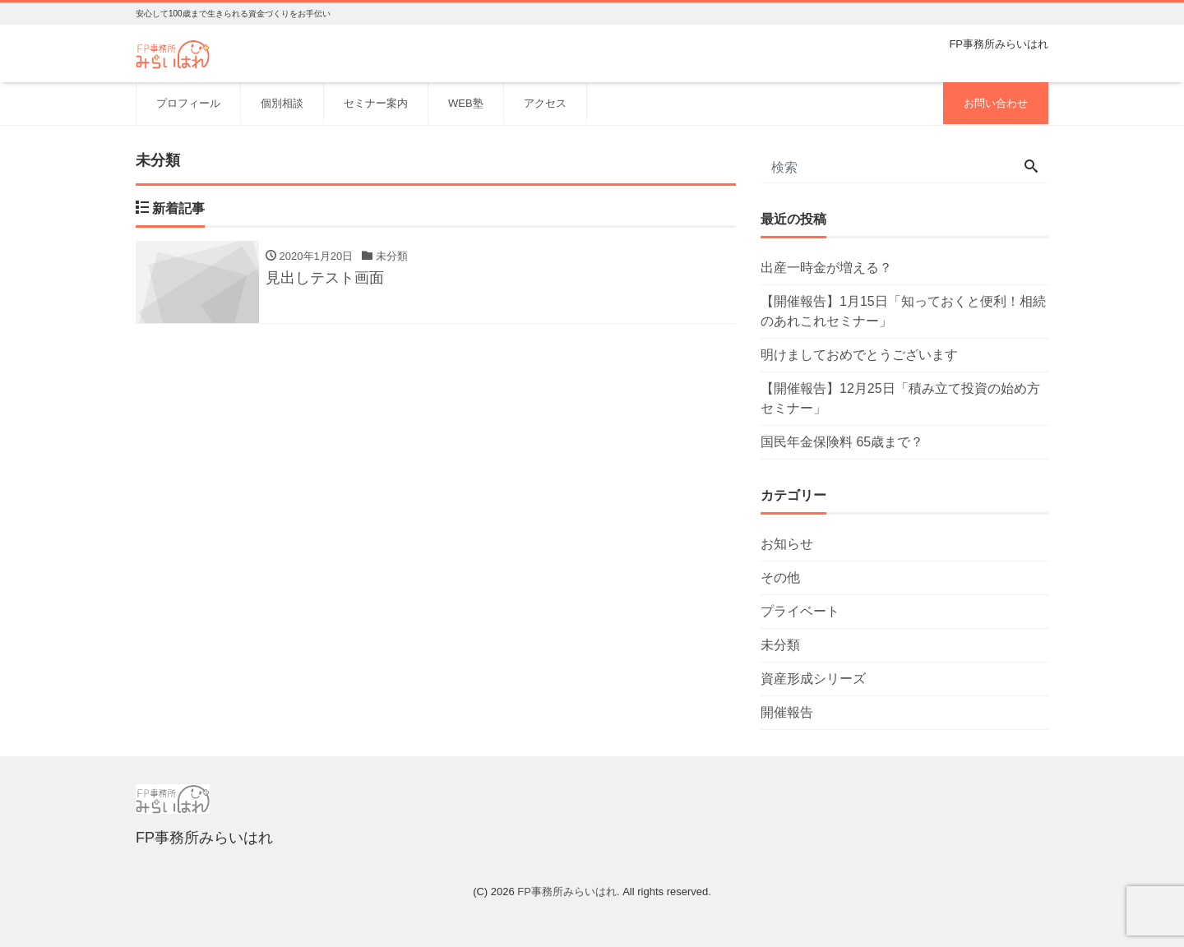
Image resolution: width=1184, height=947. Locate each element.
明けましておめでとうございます (859, 355)
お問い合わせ (996, 103)
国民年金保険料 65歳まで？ (842, 442)
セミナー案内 (376, 103)
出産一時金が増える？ (826, 268)
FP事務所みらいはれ (567, 891)
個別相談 (282, 103)
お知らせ (787, 544)
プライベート (800, 611)
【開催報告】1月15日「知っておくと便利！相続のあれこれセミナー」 (903, 311)
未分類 (780, 645)
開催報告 (787, 712)
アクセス (545, 103)
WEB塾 (465, 103)
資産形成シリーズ (813, 679)
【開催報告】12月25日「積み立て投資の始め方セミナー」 (900, 398)
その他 (780, 577)
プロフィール (188, 103)
